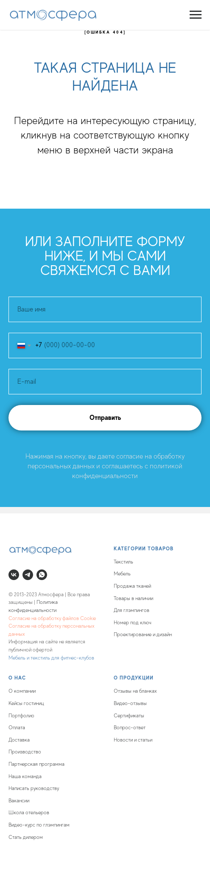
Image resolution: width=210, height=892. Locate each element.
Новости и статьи (133, 740)
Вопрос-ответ (130, 728)
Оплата (16, 728)
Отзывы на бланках (135, 691)
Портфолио (21, 716)
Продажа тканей (132, 586)
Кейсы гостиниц (26, 703)
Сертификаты (129, 716)
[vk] (13, 574)
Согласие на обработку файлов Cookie (52, 618)
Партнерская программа (36, 764)
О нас (17, 678)
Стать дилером (25, 837)
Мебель (122, 574)
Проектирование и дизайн (143, 634)
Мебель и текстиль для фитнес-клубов (51, 658)
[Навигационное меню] (196, 15)
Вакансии (18, 801)
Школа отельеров (28, 813)
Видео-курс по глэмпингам (39, 825)
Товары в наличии (133, 598)
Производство (24, 752)
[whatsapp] (41, 574)
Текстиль (123, 562)
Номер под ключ (132, 623)
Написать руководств (32, 788)
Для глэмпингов (131, 610)
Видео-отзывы (130, 703)
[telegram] (27, 574)
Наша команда (25, 776)
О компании (22, 691)
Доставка (19, 740)
